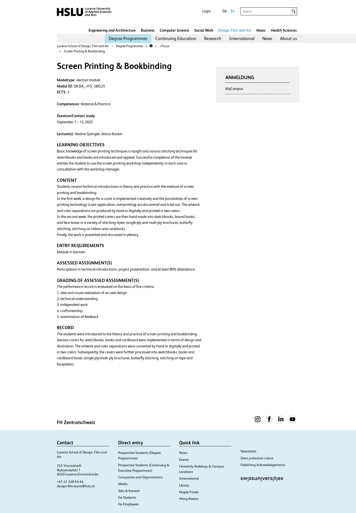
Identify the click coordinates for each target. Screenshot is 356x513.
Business (148, 30)
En (233, 11)
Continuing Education (175, 38)
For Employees (128, 504)
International (241, 38)
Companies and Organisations (140, 477)
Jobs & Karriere (129, 491)
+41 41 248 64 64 (70, 482)
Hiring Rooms (189, 499)
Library (184, 485)
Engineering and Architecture (112, 30)
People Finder (189, 492)
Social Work (203, 30)
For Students (127, 497)
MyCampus (234, 88)
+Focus (164, 46)
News (267, 38)
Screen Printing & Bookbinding (84, 51)
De (224, 11)
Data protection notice (257, 458)
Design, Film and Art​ (234, 30)
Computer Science (174, 30)
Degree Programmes (128, 38)
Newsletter (248, 451)
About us (288, 38)
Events (184, 460)
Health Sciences (284, 30)
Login (206, 11)
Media (123, 484)
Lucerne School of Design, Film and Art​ (83, 46)
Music (261, 30)
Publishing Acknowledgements (263, 465)
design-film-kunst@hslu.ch (76, 486)
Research (212, 38)
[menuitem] (128, 38)
